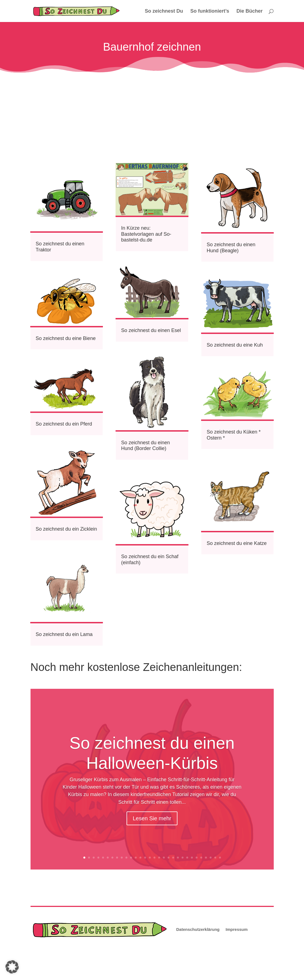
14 (145, 858)
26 (201, 858)
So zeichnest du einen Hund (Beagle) (231, 247)
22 (183, 858)
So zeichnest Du (164, 11)
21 (178, 858)
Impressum (237, 929)
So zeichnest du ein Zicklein (66, 529)
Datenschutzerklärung (198, 929)
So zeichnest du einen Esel (151, 330)
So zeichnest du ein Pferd (64, 424)
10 (126, 858)
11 (131, 858)
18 (164, 858)
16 (154, 858)
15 (150, 858)
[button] (12, 967)
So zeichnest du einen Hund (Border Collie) (145, 445)
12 (136, 858)
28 (211, 858)
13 (140, 858)
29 (215, 858)
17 (159, 858)
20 (173, 858)
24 (192, 858)
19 (168, 858)
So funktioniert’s (209, 11)
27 (206, 858)
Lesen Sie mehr (152, 818)
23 (187, 858)
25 (197, 858)
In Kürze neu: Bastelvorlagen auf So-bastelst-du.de (146, 234)
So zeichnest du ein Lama (64, 634)
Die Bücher (249, 11)
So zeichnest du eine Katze (237, 543)
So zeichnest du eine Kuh (235, 345)
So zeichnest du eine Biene (66, 338)
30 (220, 858)
